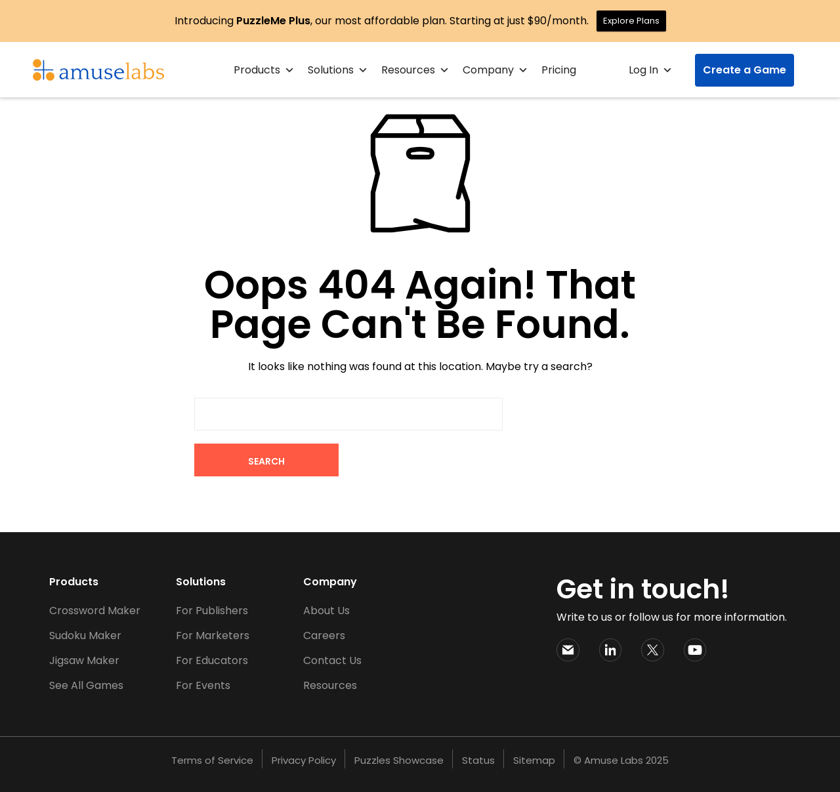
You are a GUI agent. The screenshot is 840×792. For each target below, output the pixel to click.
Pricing (558, 69)
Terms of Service (212, 760)
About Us (326, 610)
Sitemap (534, 760)
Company (495, 70)
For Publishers (212, 610)
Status (478, 760)
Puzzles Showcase (399, 760)
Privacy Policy (304, 760)
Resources (415, 70)
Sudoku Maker (85, 635)
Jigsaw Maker (84, 660)
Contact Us (332, 660)
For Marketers (212, 635)
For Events (203, 685)
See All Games (86, 685)
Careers (324, 635)
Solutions (338, 70)
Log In (651, 70)
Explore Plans (631, 20)
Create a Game (744, 69)
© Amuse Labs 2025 (621, 760)
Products (264, 70)
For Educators (212, 660)
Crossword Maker (94, 610)
